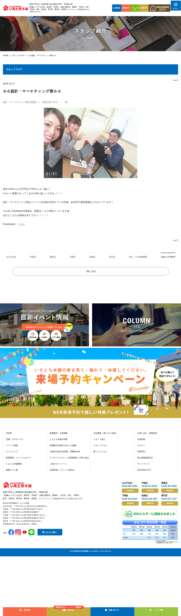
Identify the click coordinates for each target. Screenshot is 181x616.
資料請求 (125, 8)
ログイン (141, 448)
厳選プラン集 (12, 473)
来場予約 (144, 8)
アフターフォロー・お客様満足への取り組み (69, 460)
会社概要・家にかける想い (105, 436)
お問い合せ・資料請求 (147, 436)
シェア (175, 80)
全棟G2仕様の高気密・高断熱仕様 (65, 454)
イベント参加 (135, 8)
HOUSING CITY (144, 473)
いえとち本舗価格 (14, 466)
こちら (21, 224)
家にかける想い (50, 535)
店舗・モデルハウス (15, 442)
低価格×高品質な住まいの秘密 (63, 448)
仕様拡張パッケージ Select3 (62, 473)
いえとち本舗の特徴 (58, 442)
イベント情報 (12, 448)
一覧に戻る (91, 273)
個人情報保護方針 (145, 460)
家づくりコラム (100, 454)
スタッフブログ (18, 56)
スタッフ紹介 (99, 442)
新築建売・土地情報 (58, 436)
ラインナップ (12, 454)
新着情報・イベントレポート (19, 460)
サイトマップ (143, 466)
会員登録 (116, 8)
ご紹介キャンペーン (58, 466)
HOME (6, 56)
